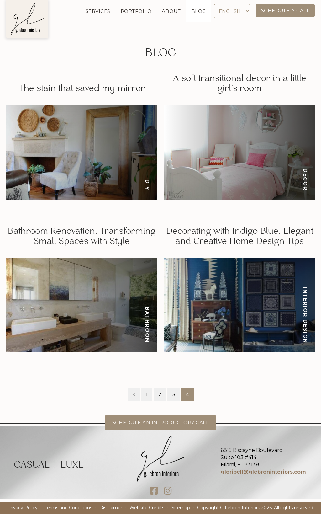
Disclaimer (110, 508)
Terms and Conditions (68, 508)
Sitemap (180, 508)
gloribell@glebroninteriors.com (263, 472)
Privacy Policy (22, 508)
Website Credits (146, 508)
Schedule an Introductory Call (160, 423)
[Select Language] (232, 11)
